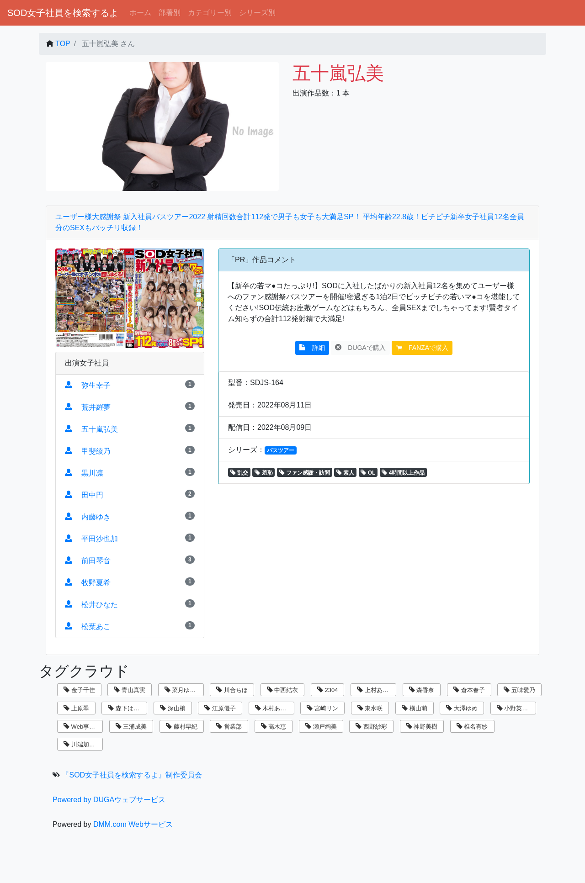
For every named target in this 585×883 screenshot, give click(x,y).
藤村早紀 (181, 726)
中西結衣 (282, 690)
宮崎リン (322, 708)
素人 (345, 473)
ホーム (140, 12)
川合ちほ (232, 690)
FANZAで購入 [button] (422, 347)
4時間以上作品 (403, 473)
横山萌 (414, 708)
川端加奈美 (82, 744)
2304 (327, 690)
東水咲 (370, 708)
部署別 (170, 12)
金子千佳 (79, 690)
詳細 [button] (312, 347)
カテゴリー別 (210, 12)
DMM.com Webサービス (133, 824)
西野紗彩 (371, 726)
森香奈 (422, 690)
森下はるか (126, 708)
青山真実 (129, 690)
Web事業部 (82, 726)
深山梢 (173, 708)
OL (368, 473)
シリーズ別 (257, 12)
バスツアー (280, 450)
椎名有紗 (472, 726)
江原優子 (220, 708)
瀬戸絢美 (321, 726)
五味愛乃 (519, 690)
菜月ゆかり (183, 690)
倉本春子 (469, 690)
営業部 (229, 726)
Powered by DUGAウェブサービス (109, 800)
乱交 (239, 473)
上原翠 (76, 708)
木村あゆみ (273, 708)
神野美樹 (422, 726)
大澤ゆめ (462, 708)
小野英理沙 (515, 708)
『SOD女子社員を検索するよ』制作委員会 (132, 775)
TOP (62, 44)
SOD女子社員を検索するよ (62, 13)
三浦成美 (131, 726)
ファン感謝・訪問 (304, 473)
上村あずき (375, 690)
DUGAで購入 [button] (360, 347)
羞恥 (263, 473)
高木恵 (274, 726)
